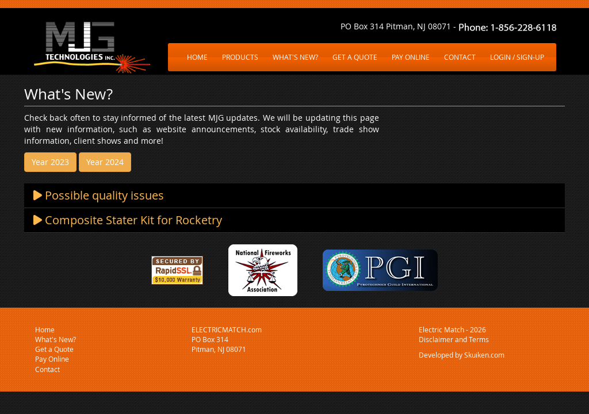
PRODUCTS (240, 57)
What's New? (55, 339)
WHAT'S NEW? (295, 57)
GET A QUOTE (354, 57)
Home (45, 329)
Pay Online (52, 358)
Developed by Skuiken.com (461, 354)
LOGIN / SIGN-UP (517, 57)
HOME (197, 57)
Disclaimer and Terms (454, 339)
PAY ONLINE (411, 57)
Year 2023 (50, 161)
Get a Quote (54, 349)
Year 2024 (105, 161)
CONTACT (460, 57)
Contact (47, 369)
